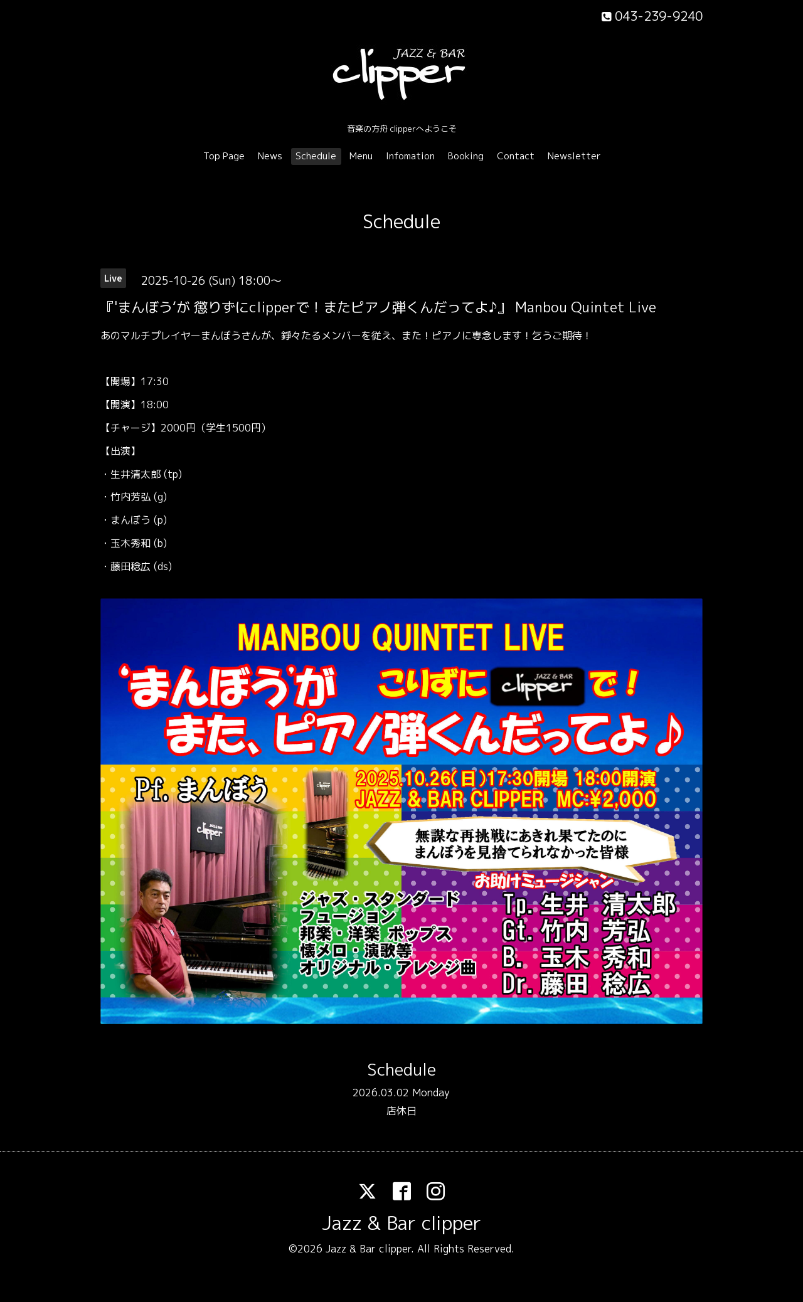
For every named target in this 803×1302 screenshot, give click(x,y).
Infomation (410, 155)
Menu (361, 155)
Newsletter (574, 155)
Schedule (315, 155)
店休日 (401, 1111)
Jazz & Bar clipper (401, 1223)
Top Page (224, 155)
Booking (466, 155)
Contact (515, 155)
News (270, 155)
